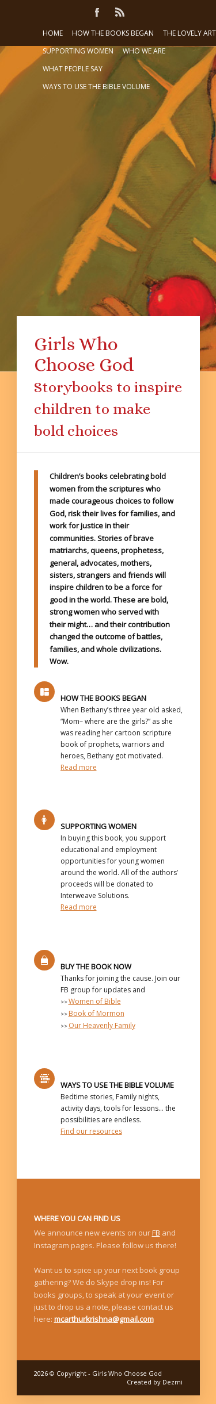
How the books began (113, 33)
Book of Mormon (96, 1013)
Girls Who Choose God (127, 1373)
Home (53, 33)
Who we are (144, 51)
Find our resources (91, 1131)
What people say (73, 69)
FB (156, 1232)
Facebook (96, 11)
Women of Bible (95, 1001)
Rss (119, 11)
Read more (78, 767)
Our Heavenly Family (102, 1025)
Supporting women (78, 51)
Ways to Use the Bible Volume (96, 86)
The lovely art (189, 33)
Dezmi (172, 1382)
